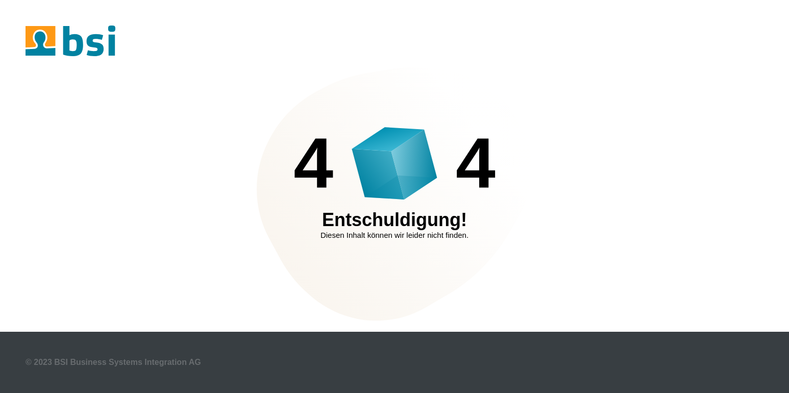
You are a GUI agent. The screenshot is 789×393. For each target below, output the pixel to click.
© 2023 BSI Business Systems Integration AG (113, 362)
